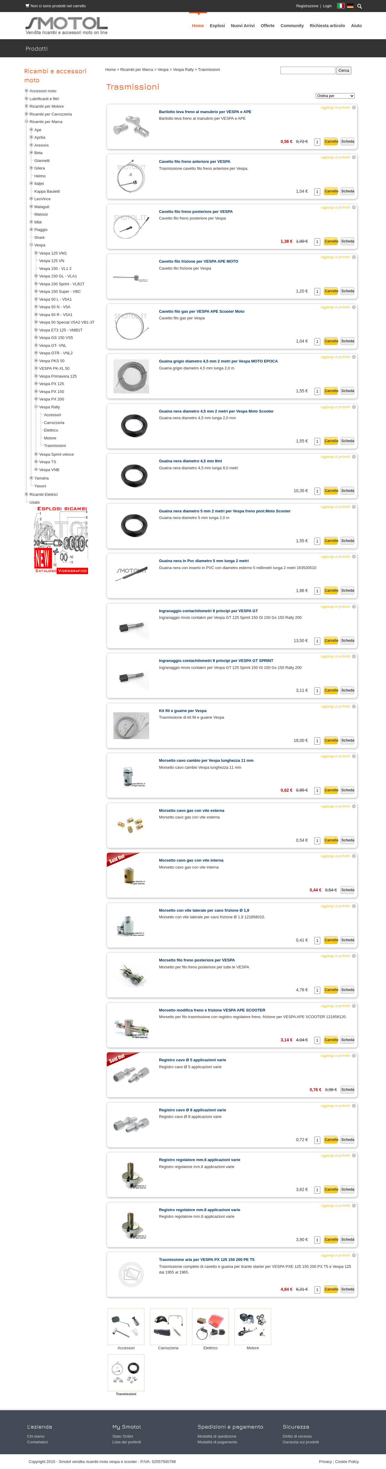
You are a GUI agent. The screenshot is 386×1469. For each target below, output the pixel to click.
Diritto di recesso (297, 1436)
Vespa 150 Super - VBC (60, 291)
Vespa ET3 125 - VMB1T (61, 330)
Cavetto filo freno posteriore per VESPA (196, 211)
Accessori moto (43, 91)
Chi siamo (36, 1436)
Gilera (39, 168)
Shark (39, 237)
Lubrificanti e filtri (44, 99)
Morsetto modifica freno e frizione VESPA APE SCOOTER (212, 1010)
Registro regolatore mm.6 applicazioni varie (199, 1159)
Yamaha (41, 478)
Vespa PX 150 (51, 391)
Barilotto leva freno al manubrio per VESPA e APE (205, 111)
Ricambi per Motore (47, 106)
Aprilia (39, 137)
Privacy (325, 1461)
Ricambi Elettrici (44, 494)
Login (327, 6)
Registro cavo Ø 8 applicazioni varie (192, 1110)
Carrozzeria (54, 422)
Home (110, 69)
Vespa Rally (49, 407)
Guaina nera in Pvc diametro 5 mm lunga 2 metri (204, 561)
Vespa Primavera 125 (58, 376)
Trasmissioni (55, 445)
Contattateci (37, 1442)
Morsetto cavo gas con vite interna (191, 860)
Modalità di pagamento (217, 1442)
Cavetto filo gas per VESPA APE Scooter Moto (201, 311)
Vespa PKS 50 (52, 361)
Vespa (39, 245)
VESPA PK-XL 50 (54, 368)
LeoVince (42, 199)
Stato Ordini (122, 1436)
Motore (50, 438)
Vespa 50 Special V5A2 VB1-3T (67, 322)
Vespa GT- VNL (52, 345)
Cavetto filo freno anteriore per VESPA (194, 161)
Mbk (38, 222)
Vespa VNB (49, 469)
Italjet (39, 183)
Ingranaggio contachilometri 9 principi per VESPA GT (208, 611)
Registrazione (307, 6)
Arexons (41, 145)
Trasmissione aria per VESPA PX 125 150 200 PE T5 (207, 1259)
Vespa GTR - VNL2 (56, 353)
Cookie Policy (347, 1461)
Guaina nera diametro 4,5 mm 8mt (190, 461)
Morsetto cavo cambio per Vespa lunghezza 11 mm (206, 760)
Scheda (347, 141)
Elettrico (51, 430)
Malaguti (41, 206)
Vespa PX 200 (51, 399)
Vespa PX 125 (51, 383)
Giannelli (42, 160)
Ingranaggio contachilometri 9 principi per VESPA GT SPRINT (216, 660)
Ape (37, 130)
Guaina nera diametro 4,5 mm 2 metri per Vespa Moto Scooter (216, 411)
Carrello (331, 141)
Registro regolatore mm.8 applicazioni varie (199, 1210)
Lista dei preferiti (126, 1442)
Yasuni (40, 486)
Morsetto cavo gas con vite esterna (191, 810)
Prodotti (353, 48)
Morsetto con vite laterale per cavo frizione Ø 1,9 (204, 910)
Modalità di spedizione (217, 1436)
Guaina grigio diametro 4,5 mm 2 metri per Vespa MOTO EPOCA (218, 361)
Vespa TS (47, 462)
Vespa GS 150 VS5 (56, 337)
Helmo (40, 176)
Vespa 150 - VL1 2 (55, 268)
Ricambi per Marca (46, 121)
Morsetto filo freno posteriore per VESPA (197, 960)
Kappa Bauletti (47, 191)
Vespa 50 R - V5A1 (56, 314)
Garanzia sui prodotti (301, 1442)
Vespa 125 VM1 (53, 253)
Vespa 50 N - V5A (54, 307)
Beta (38, 152)
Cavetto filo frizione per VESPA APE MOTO (198, 261)
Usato (35, 502)
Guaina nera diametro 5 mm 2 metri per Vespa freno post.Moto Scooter (224, 511)
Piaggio (40, 229)
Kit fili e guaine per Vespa (183, 710)
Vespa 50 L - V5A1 (55, 299)
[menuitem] (292, 25)
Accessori (52, 415)
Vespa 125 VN (51, 260)
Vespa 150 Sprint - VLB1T (61, 284)
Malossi (41, 214)
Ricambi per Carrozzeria (51, 114)
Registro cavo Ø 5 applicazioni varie (192, 1060)
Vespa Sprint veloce (56, 454)
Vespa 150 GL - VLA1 (58, 276)
